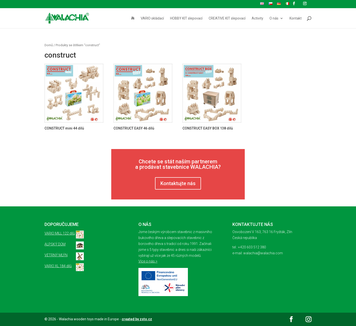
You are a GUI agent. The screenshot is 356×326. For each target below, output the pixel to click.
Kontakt (295, 18)
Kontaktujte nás (178, 183)
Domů (48, 45)
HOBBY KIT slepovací (186, 18)
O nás (273, 18)
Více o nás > (147, 261)
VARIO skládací (152, 18)
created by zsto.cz (137, 319)
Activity (257, 18)
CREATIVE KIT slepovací (227, 18)
